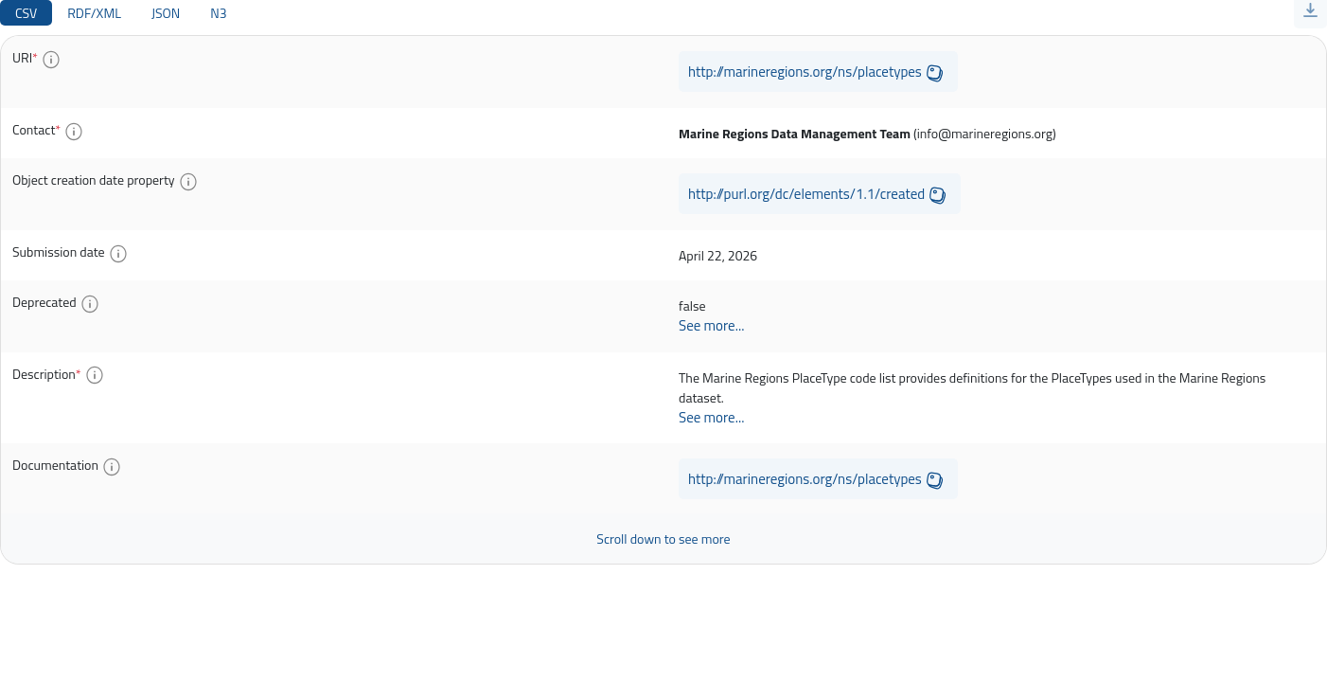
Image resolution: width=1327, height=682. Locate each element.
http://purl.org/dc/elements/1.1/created (806, 194)
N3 (218, 13)
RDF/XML (94, 13)
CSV (26, 13)
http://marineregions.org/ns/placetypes (805, 71)
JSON (165, 13)
